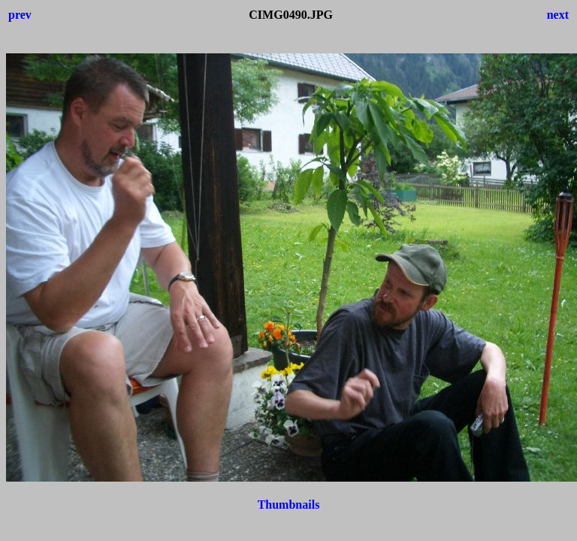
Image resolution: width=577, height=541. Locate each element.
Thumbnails (289, 504)
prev (20, 14)
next (558, 14)
